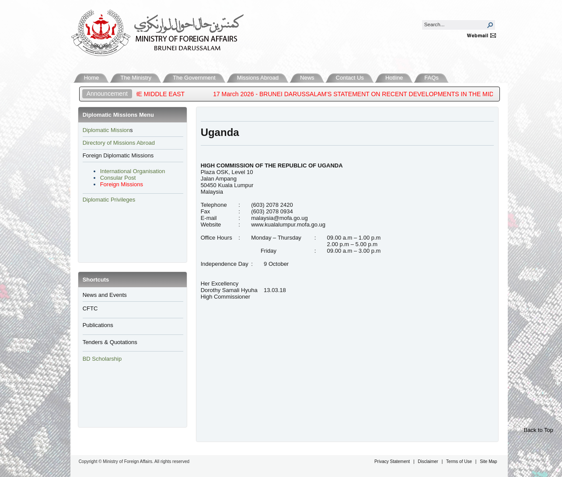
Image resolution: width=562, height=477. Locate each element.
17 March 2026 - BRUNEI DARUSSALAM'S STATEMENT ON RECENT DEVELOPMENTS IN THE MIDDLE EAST (373, 94)
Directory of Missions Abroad (119, 142)
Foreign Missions (121, 184)
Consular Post (118, 177)
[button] (490, 25)
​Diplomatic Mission (106, 130)
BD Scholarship (103, 358)
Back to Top (538, 430)
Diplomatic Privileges (109, 199)
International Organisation (132, 171)
